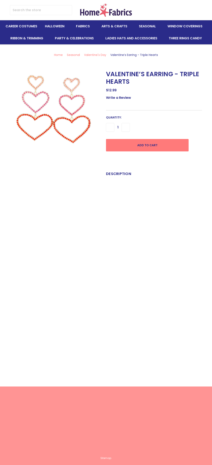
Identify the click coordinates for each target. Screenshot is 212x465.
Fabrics (85, 26)
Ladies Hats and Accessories (133, 38)
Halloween (56, 26)
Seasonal (149, 26)
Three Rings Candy (185, 38)
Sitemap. (106, 458)
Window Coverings (186, 26)
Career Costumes (21, 26)
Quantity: (114, 117)
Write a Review (118, 97)
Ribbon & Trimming (28, 38)
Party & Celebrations (76, 38)
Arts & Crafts (116, 26)
